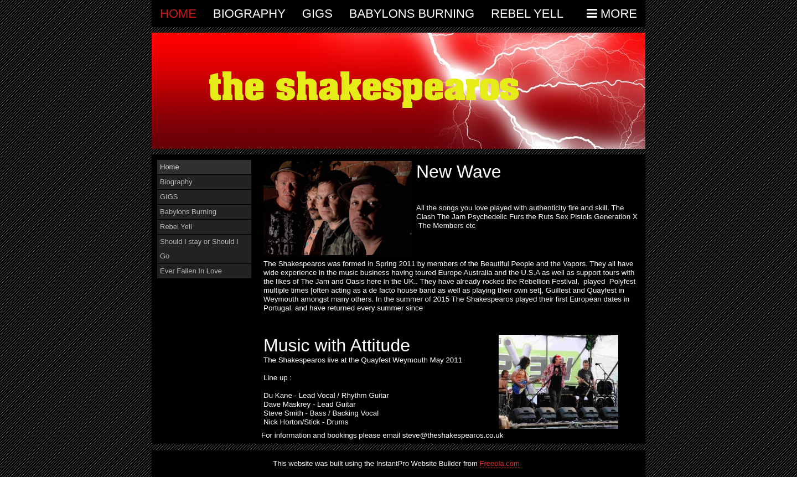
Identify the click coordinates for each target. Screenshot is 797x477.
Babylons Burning (411, 13)
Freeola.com (500, 463)
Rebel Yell (527, 13)
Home (178, 13)
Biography (249, 13)
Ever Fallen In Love (191, 271)
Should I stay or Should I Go (199, 248)
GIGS (317, 13)
